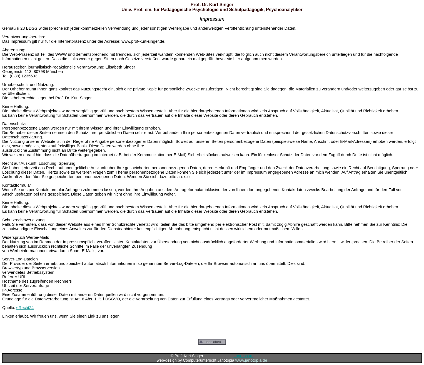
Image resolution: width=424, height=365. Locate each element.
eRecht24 (25, 307)
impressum (243, 356)
